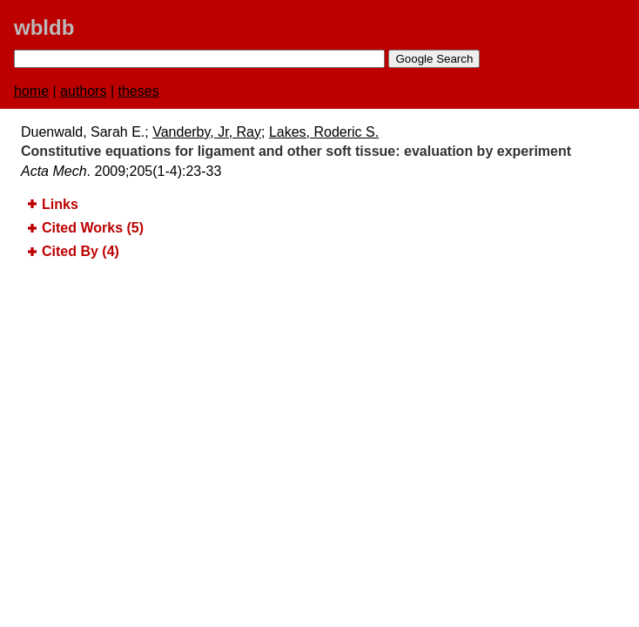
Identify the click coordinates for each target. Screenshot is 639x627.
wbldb (44, 27)
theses (138, 91)
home (31, 91)
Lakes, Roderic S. (324, 132)
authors (83, 91)
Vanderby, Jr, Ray (206, 132)
